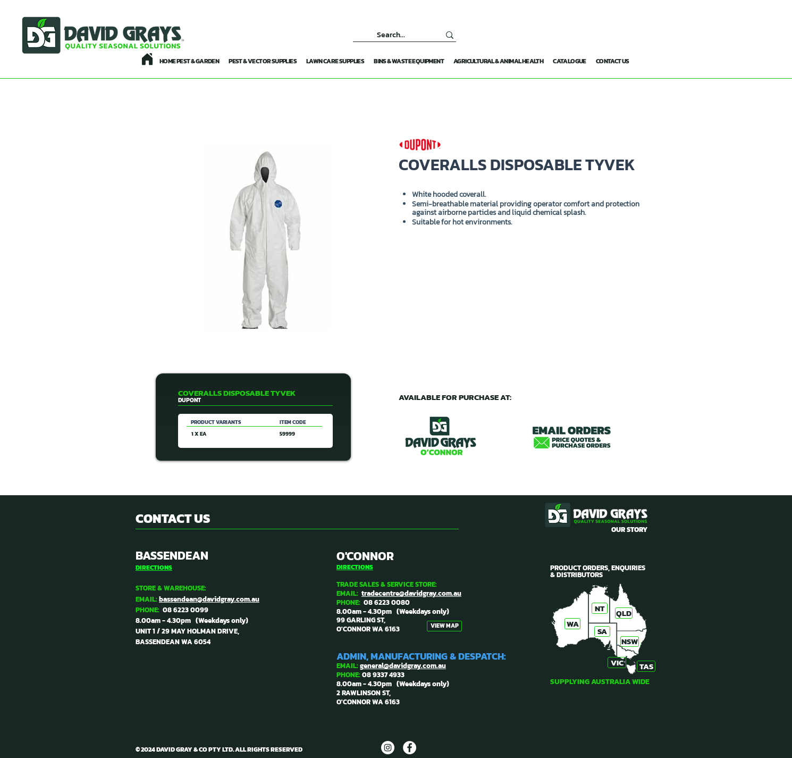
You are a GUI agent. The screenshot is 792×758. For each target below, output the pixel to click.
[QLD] (624, 613)
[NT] (600, 608)
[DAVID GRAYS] (387, 747)
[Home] (147, 59)
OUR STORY (629, 529)
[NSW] (629, 641)
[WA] (572, 623)
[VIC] (617, 662)
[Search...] (391, 35)
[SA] (602, 631)
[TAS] (646, 666)
